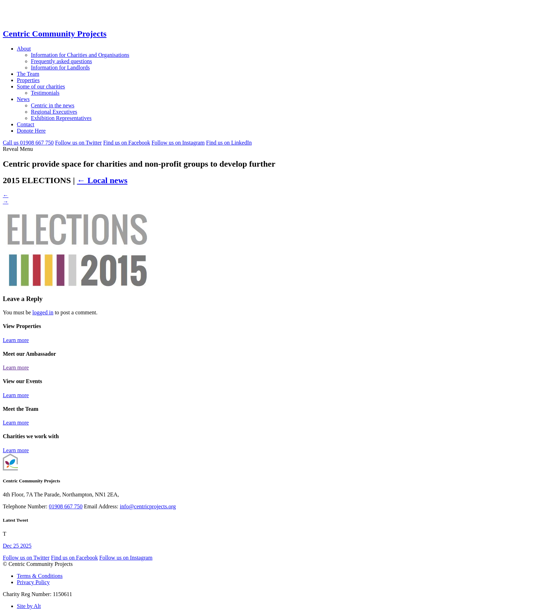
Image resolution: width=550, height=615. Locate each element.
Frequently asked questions (61, 61)
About (24, 49)
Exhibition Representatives (61, 118)
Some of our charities (41, 86)
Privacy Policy (33, 582)
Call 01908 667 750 (28, 143)
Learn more (16, 340)
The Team (28, 74)
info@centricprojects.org (148, 506)
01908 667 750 (65, 506)
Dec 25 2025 (17, 546)
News (23, 99)
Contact (25, 124)
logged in (42, 312)
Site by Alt (29, 606)
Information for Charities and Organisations (80, 55)
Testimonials (45, 93)
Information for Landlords (60, 68)
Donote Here (31, 131)
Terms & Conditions (39, 576)
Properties (28, 80)
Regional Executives (54, 112)
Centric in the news (52, 105)
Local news (102, 180)
